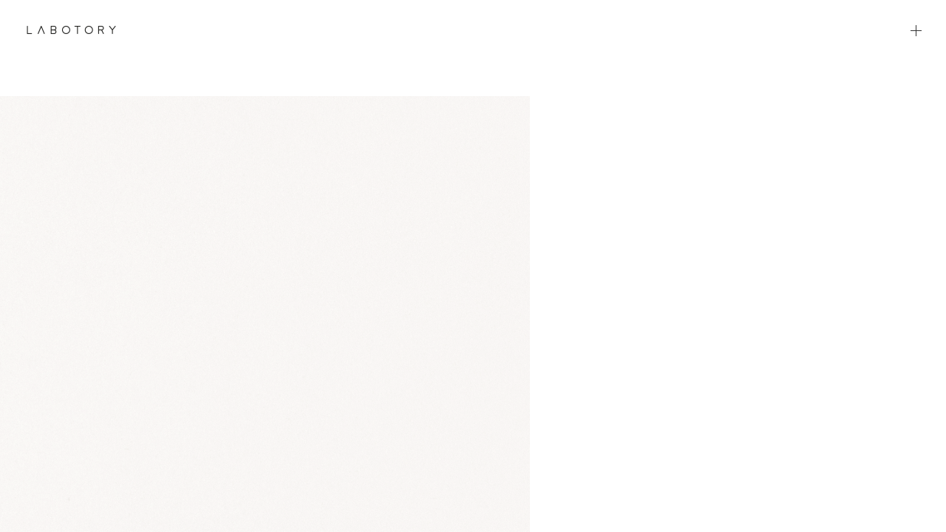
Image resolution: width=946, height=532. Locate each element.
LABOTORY (71, 29)
